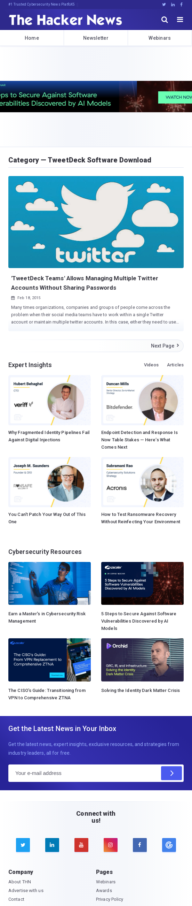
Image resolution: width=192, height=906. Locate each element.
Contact (16, 899)
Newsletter (96, 38)
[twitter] (23, 845)
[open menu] (180, 19)
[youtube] (81, 845)
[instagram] (111, 845)
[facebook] (140, 845)
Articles (175, 364)
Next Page (165, 346)
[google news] (169, 845)
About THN (19, 881)
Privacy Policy (109, 899)
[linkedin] (52, 845)
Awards (104, 890)
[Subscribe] (171, 773)
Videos (151, 364)
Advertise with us (25, 890)
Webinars (160, 38)
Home (32, 38)
